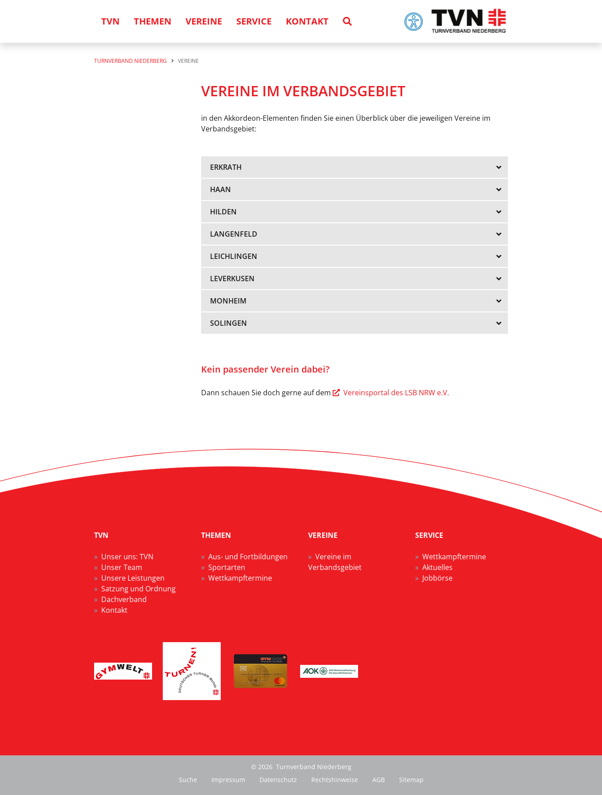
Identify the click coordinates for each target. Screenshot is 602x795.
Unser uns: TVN (127, 556)
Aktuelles (437, 567)
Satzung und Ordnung (138, 589)
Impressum (228, 779)
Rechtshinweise (334, 779)
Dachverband (124, 599)
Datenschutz (278, 779)
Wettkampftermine (240, 578)
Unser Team (121, 567)
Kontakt (114, 610)
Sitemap (411, 779)
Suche (188, 779)
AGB (378, 779)
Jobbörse (437, 578)
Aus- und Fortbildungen (248, 556)
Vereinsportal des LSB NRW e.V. (396, 393)
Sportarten (226, 567)
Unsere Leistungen (133, 578)
